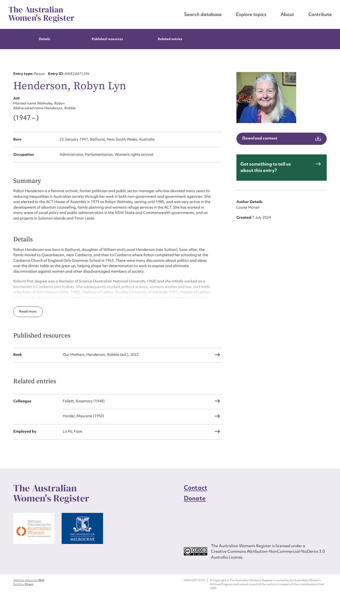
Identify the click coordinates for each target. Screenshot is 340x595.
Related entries (170, 39)
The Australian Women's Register (41, 14)
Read (23, 311)
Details (44, 39)
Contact (195, 488)
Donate (195, 498)
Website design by (28, 580)
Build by (23, 584)
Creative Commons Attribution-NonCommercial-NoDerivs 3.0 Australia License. (268, 554)
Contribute (320, 14)
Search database (203, 14)
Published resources (107, 39)
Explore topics (251, 14)
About (287, 14)
